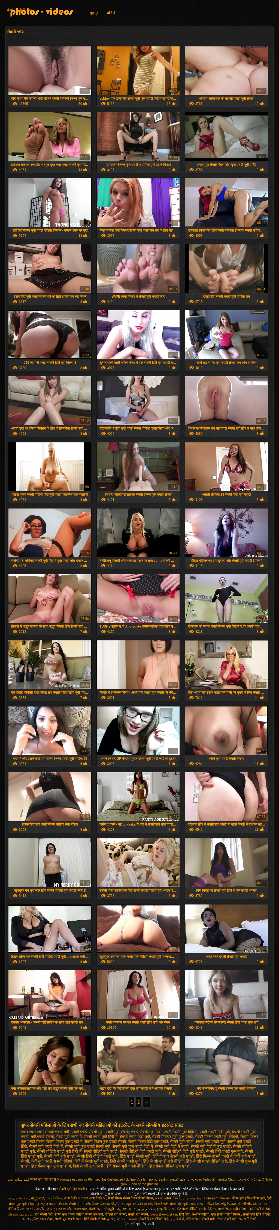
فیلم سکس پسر (18, 1179)
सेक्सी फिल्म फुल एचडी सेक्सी (105, 1141)
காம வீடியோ (192, 1198)
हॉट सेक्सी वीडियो (187, 1209)
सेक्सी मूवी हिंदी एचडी (19, 10)
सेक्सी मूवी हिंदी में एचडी (172, 1146)
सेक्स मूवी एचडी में (69, 1136)
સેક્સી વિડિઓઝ (208, 1204)
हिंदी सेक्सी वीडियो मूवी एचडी (169, 1166)
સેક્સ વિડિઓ (247, 1219)
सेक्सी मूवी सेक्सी (138, 1214)
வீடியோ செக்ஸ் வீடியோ (105, 1204)
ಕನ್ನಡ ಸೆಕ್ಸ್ (37, 1198)
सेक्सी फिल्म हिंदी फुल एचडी (148, 1141)
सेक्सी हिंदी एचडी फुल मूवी (224, 1151)
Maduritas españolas (72, 1179)
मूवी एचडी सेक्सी (42, 1136)
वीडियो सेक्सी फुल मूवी (89, 1214)
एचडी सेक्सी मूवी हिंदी (146, 1132)
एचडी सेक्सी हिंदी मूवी (214, 1132)
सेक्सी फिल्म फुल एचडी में (64, 1141)
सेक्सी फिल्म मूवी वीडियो (232, 1209)
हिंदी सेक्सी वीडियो (259, 1209)
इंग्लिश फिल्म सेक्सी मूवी (201, 1219)
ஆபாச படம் (126, 1209)
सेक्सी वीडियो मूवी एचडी (101, 1151)
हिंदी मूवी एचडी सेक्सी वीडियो (51, 1161)
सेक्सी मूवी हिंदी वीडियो (256, 1214)
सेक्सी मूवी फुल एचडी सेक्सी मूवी (87, 1146)
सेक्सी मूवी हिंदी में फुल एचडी (211, 1146)
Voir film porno (147, 1179)
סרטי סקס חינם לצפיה (186, 1179)
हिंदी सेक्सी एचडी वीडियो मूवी (206, 1161)
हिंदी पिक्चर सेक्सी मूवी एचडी (173, 1156)
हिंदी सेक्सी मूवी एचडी (88, 1166)
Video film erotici (215, 1179)
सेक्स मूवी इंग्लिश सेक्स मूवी (248, 1198)
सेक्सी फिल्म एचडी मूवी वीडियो (216, 1136)
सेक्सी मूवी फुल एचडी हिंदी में (133, 1146)
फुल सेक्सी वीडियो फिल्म (226, 1214)
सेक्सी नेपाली (76, 1204)
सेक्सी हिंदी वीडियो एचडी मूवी (97, 1156)
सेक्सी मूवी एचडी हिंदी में (46, 1146)
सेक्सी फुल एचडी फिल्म (68, 1219)
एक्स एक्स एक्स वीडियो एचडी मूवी (45, 1132)
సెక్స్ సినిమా (228, 1204)
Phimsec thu (97, 1179)
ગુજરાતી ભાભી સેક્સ (163, 1214)
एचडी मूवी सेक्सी (117, 1132)
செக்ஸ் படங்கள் (20, 1214)
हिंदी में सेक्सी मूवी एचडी (91, 1161)
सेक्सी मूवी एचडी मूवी (211, 1141)
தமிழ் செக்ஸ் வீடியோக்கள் (67, 1209)
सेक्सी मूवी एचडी (181, 1141)
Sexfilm (163, 1179)
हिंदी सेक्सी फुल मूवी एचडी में (51, 1166)
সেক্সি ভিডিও (207, 1209)
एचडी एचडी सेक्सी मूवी (87, 1132)
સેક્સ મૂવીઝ (30, 1219)
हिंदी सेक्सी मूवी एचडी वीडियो (126, 1166)
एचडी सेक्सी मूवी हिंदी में (181, 1132)
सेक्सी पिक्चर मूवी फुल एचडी (172, 1136)
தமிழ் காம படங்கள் (52, 1204)
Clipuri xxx (235, 1179)
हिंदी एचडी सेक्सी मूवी (135, 1156)
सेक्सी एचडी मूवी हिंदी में (101, 1136)
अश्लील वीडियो (200, 1214)
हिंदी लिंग (184, 1214)
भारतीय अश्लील (35, 1209)
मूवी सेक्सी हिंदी (44, 1214)
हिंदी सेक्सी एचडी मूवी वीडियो (163, 1161)
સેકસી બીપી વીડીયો (168, 1198)
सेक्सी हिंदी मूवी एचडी (59, 1156)
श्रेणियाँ (111, 13)
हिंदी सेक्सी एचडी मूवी (125, 1161)
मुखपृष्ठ (94, 13)
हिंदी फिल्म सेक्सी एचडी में (214, 1156)
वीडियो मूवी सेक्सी (115, 1214)
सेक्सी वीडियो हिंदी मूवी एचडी (183, 1151)
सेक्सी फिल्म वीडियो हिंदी (154, 1219)
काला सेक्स (46, 1219)
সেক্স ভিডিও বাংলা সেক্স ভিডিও (85, 1198)
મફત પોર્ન (177, 1219)
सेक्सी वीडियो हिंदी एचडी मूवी (140, 1151)
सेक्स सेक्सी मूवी (227, 1219)
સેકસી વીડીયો (247, 1204)
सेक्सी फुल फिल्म (64, 1214)
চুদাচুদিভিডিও (166, 1209)
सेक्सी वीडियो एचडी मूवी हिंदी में (59, 1151)
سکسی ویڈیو (146, 1209)
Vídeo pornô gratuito (143, 1184)
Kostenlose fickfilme (121, 1179)
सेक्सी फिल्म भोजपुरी (102, 1209)
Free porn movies (217, 1198)
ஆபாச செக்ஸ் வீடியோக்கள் (147, 1204)
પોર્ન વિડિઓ (54, 1198)
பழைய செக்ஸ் (18, 1198)
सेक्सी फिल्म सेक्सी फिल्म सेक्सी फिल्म (130, 1198)
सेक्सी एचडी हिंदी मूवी (135, 1136)
